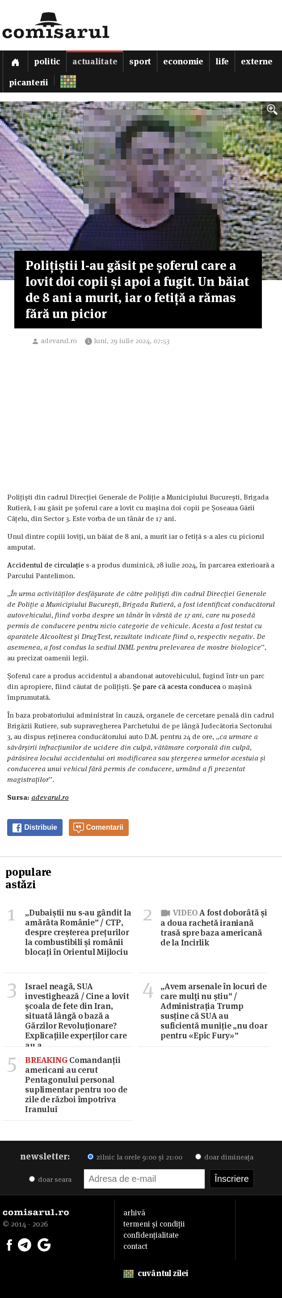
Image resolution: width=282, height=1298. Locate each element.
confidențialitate (151, 1235)
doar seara (50, 1179)
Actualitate (94, 61)
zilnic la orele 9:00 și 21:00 (135, 1157)
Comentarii (98, 828)
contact (135, 1246)
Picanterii (28, 82)
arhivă (134, 1212)
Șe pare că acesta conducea (176, 686)
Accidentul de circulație (46, 565)
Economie (183, 61)
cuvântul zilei (155, 1273)
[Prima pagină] (15, 60)
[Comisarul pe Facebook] (9, 1243)
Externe (256, 61)
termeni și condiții (154, 1223)
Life (222, 61)
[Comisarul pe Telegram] (24, 1243)
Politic (47, 61)
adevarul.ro (59, 340)
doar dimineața (224, 1157)
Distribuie (34, 828)
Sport (140, 61)
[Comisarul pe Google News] (44, 1243)
